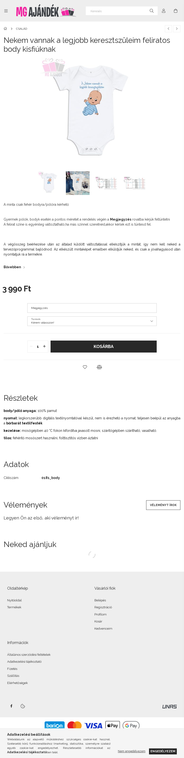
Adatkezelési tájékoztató (24, 661)
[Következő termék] (176, 28)
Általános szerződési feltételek (29, 654)
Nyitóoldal (14, 600)
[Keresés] (122, 10)
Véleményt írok (163, 505)
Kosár (98, 621)
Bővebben (12, 267)
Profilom (100, 614)
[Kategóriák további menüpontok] (6, 10)
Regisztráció (103, 607)
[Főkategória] (6, 28)
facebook (11, 706)
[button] (85, 367)
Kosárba (104, 346)
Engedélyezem (162, 751)
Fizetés (12, 669)
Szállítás (13, 676)
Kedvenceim (103, 628)
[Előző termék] (168, 28)
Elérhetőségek (17, 683)
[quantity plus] (44, 346)
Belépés (100, 600)
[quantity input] (38, 346)
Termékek (14, 607)
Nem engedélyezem (131, 751)
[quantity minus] (31, 346)
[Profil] (164, 10)
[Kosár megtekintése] (176, 10)
